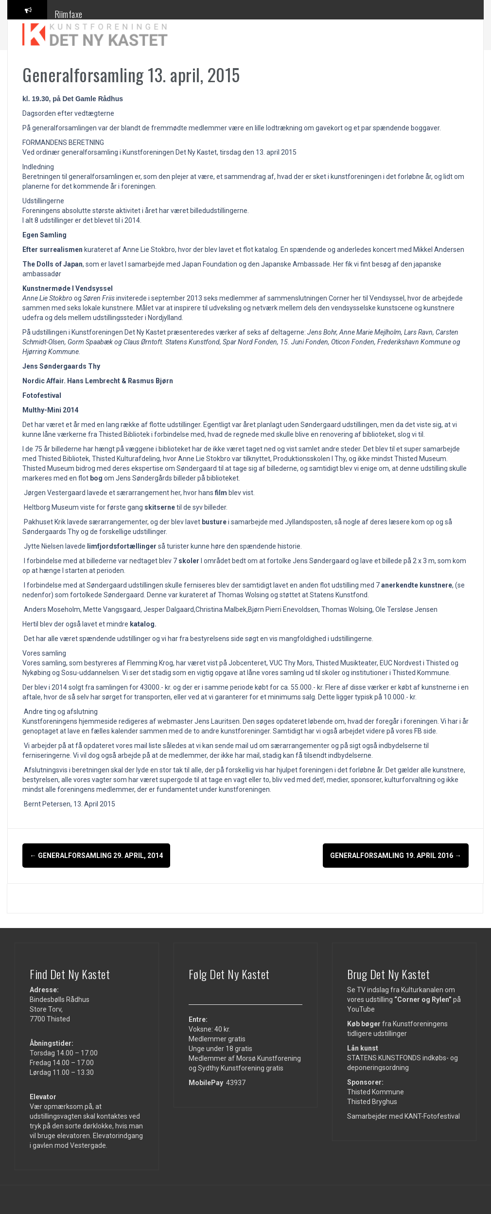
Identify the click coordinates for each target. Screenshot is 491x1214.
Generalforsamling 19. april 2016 (395, 855)
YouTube (361, 1009)
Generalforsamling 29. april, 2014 (96, 855)
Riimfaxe (68, 14)
